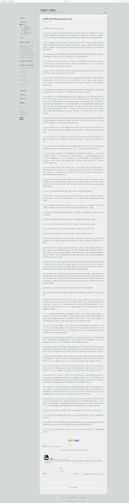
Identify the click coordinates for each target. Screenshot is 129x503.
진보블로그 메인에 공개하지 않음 (91, 473)
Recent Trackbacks (26, 65)
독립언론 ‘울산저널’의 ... (26, 50)
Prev (62, 497)
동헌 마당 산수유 (24, 48)
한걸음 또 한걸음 (48, 10)
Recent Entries (25, 42)
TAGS (21, 38)
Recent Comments (26, 61)
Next (84, 497)
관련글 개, (45, 446)
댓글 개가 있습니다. (55, 446)
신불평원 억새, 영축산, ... (27, 57)
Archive (22, 94)
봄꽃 (21, 44)
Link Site (22, 98)
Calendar (23, 90)
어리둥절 (22, 72)
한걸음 (51, 459)
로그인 (120, 1)
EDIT (64, 459)
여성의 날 (22, 84)
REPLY (67, 459)
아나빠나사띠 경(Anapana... (28, 55)
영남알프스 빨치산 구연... (27, 67)
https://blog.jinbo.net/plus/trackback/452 (78, 450)
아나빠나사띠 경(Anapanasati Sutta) (57, 19)
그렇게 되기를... (24, 80)
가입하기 (126, 1)
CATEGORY (23, 22)
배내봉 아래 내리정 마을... (27, 46)
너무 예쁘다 (23, 76)
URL (62, 459)
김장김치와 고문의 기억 (26, 53)
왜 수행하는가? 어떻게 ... (27, 51)
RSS (21, 106)
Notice (22, 18)
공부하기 (44, 21)
